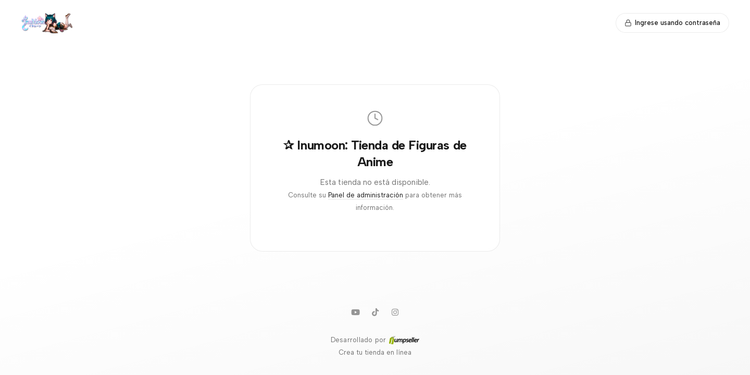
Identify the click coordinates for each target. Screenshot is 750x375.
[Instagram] (394, 312)
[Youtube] (355, 312)
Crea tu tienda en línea (375, 352)
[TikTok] (375, 312)
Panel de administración (365, 195)
